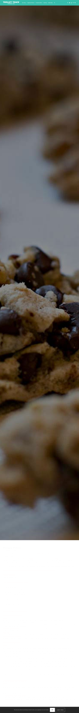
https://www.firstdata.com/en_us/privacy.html (12, 636)
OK (52, 710)
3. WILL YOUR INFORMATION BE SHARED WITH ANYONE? (16, 582)
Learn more (60, 710)
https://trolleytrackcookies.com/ (20, 558)
